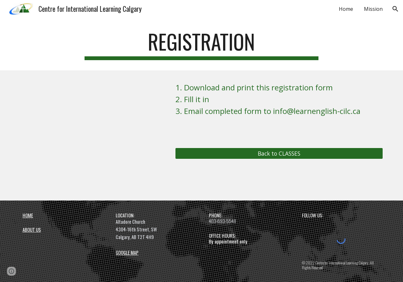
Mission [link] (373, 8)
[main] (201, 45)
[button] (395, 9)
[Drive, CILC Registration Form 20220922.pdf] (77, 135)
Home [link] (346, 8)
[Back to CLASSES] (279, 153)
